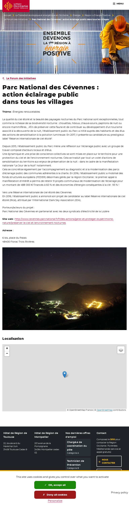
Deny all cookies (55, 494)
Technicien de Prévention (75, 462)
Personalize (55, 500)
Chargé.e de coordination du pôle (77, 446)
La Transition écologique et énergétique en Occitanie (41, 15)
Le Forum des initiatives (16, 19)
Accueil (7, 15)
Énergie (76, 15)
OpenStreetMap (105, 410)
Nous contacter (108, 461)
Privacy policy (119, 492)
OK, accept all (55, 484)
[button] (64, 374)
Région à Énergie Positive (97, 15)
